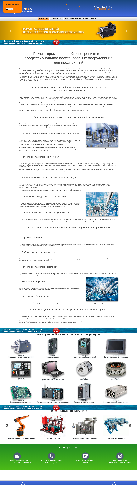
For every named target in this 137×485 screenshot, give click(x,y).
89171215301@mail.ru (103, 9)
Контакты (94, 18)
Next (129, 425)
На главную (43, 18)
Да (7, 9)
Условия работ (56, 18)
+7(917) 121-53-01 (103, 7)
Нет (11, 9)
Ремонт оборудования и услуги (76, 18)
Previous (6, 425)
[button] (10, 30)
